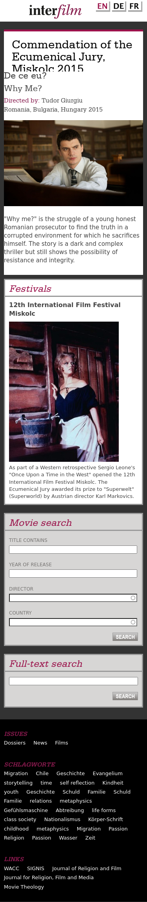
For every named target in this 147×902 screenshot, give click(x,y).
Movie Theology (24, 887)
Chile (42, 773)
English (102, 5)
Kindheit (112, 783)
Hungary (74, 109)
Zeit (90, 838)
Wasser (68, 838)
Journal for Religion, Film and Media (49, 877)
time (46, 783)
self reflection (77, 783)
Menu (10, 12)
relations (41, 801)
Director (21, 589)
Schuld (71, 792)
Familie (97, 792)
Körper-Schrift (105, 819)
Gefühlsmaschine (26, 810)
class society (20, 819)
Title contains (28, 540)
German (118, 5)
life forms (104, 810)
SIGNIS (35, 868)
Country (20, 613)
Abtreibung (70, 810)
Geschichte (70, 773)
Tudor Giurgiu (62, 100)
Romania (17, 109)
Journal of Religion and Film (87, 868)
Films (61, 743)
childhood (16, 829)
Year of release (30, 564)
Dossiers (14, 743)
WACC (11, 868)
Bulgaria (45, 109)
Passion (118, 829)
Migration (16, 773)
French (134, 5)
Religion (14, 838)
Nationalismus (62, 819)
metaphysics (76, 801)
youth (11, 792)
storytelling (18, 783)
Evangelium (108, 773)
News (40, 743)
